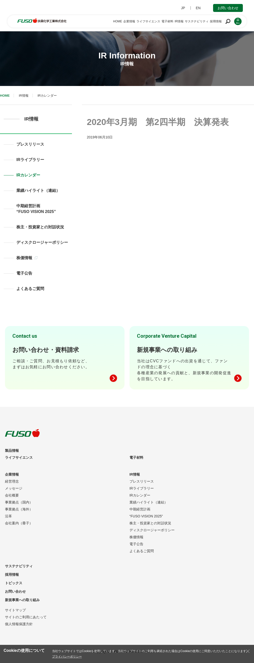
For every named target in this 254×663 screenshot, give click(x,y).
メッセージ (13, 488)
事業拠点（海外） (19, 509)
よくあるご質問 (30, 289)
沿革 (8, 516)
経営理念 (12, 481)
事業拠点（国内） (19, 502)
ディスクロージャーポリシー (42, 242)
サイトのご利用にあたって (26, 617)
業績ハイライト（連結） (38, 190)
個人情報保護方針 (19, 624)
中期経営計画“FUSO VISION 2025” (36, 209)
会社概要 (12, 495)
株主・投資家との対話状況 (40, 227)
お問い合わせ (228, 8)
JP (183, 8)
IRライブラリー (30, 160)
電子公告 (24, 273)
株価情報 (27, 258)
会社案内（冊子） (19, 523)
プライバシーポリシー (67, 656)
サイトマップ (15, 610)
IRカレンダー (28, 175)
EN (198, 8)
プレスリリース (30, 144)
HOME (5, 95)
